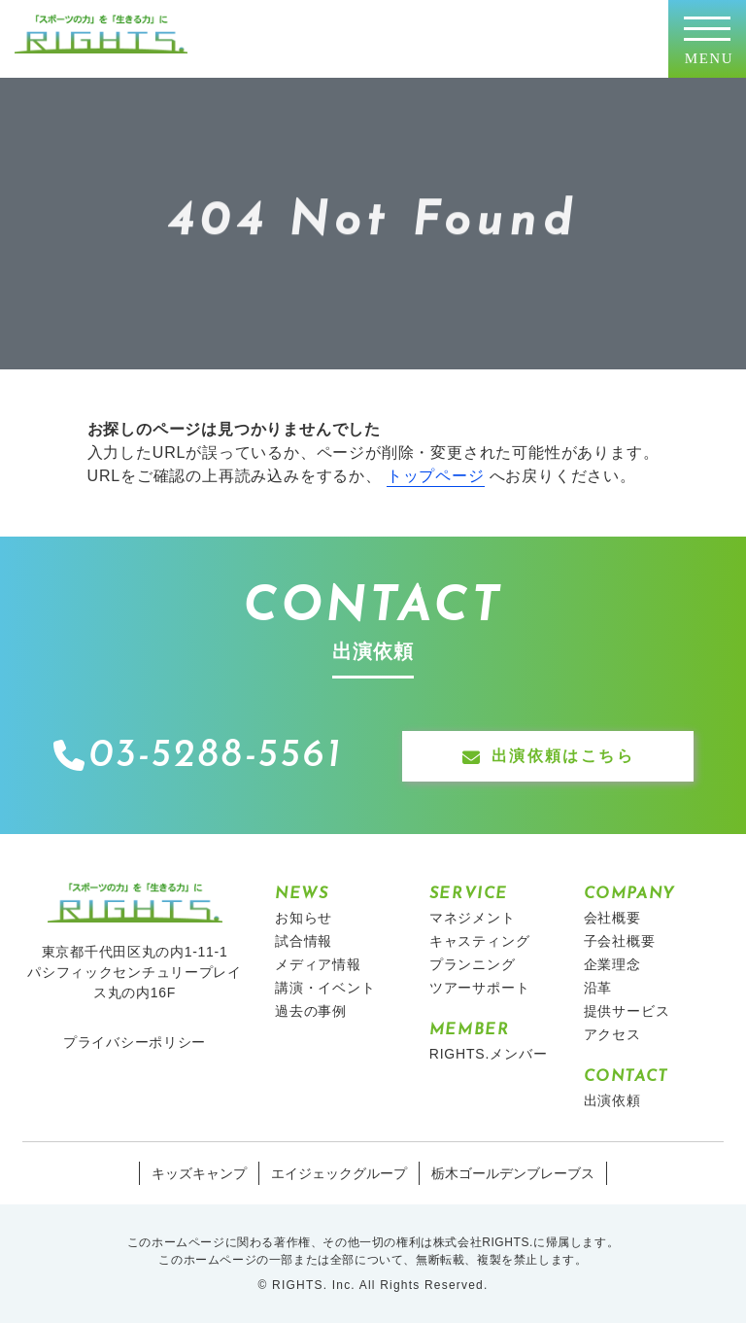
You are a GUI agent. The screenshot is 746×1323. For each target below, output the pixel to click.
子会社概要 (620, 941)
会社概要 (612, 917)
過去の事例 (311, 1011)
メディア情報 (318, 964)
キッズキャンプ (199, 1173)
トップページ (436, 476)
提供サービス (627, 1011)
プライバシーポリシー (134, 1042)
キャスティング (479, 941)
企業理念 (612, 964)
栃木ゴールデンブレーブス (512, 1173)
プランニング (472, 964)
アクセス (612, 1034)
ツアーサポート (479, 987)
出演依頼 (612, 1100)
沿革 (598, 987)
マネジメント (472, 917)
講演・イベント (325, 987)
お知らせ (303, 917)
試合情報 (303, 941)
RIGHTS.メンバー (488, 1054)
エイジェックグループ (339, 1173)
